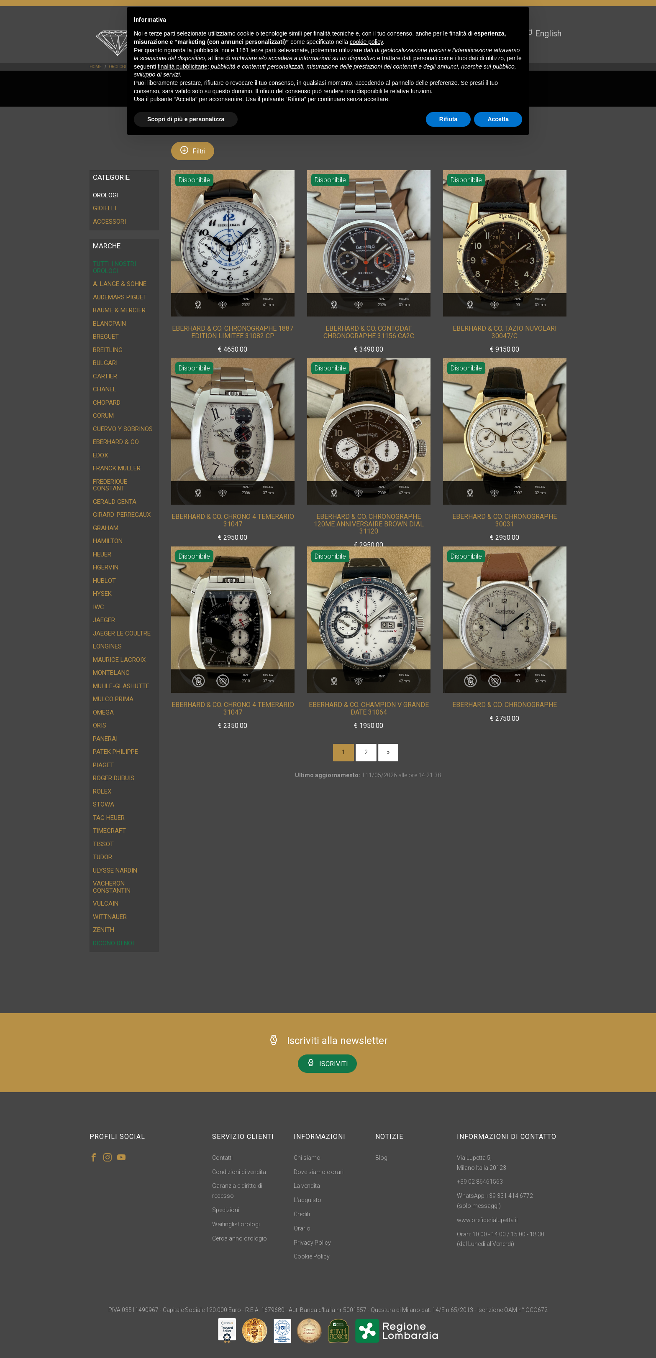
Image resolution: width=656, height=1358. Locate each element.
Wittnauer (110, 917)
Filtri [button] (192, 150)
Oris (99, 725)
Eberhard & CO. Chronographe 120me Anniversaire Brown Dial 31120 (369, 524)
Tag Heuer (109, 818)
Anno (246, 302)
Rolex (102, 791)
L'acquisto (307, 1200)
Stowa (103, 804)
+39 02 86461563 (480, 1181)
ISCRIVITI (327, 1063)
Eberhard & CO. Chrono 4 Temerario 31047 (233, 520)
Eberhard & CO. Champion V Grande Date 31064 (369, 708)
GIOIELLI (104, 208)
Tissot (103, 844)
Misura (268, 302)
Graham (105, 528)
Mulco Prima (113, 699)
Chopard (106, 402)
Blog (381, 1157)
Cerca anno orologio (239, 1238)
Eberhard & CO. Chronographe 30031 (504, 520)
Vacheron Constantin (112, 887)
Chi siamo (307, 1157)
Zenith (103, 930)
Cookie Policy (312, 1256)
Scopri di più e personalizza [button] (185, 119)
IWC (98, 607)
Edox (100, 455)
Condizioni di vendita (239, 1172)
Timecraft (109, 831)
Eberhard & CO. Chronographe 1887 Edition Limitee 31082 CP (232, 332)
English (543, 33)
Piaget (103, 765)
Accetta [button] (498, 119)
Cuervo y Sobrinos (123, 429)
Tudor (102, 857)
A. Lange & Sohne (119, 284)
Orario (302, 1228)
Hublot (104, 581)
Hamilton (108, 541)
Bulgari (105, 363)
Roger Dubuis (113, 778)
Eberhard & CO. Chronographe (504, 705)
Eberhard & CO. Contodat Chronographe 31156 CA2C (368, 332)
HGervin (105, 567)
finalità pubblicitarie (183, 66)
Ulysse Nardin (115, 870)
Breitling (108, 350)
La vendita (307, 1185)
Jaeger (104, 620)
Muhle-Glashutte (121, 686)
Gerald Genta (114, 501)
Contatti (222, 1157)
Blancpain (109, 323)
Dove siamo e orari (318, 1172)
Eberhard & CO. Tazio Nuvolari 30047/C (505, 332)
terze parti (264, 50)
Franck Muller (117, 468)
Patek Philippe (115, 752)
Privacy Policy (312, 1242)
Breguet (106, 336)
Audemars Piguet (120, 297)
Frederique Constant (110, 485)
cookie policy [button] (366, 41)
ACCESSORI (109, 221)
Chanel (104, 389)
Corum (103, 415)
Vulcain (105, 903)
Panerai (105, 739)
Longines (107, 646)
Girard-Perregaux (122, 514)
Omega (103, 712)
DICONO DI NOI (113, 943)
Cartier (105, 376)
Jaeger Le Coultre (122, 633)
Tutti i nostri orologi (114, 267)
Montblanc (111, 672)
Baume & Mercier (119, 310)
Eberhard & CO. (116, 442)
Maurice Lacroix (119, 660)
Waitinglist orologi (236, 1224)
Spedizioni (225, 1210)
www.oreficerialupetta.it (487, 1220)
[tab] (124, 195)
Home (96, 66)
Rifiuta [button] (448, 119)
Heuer (102, 554)
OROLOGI (117, 66)
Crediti (302, 1214)
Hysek (102, 593)
